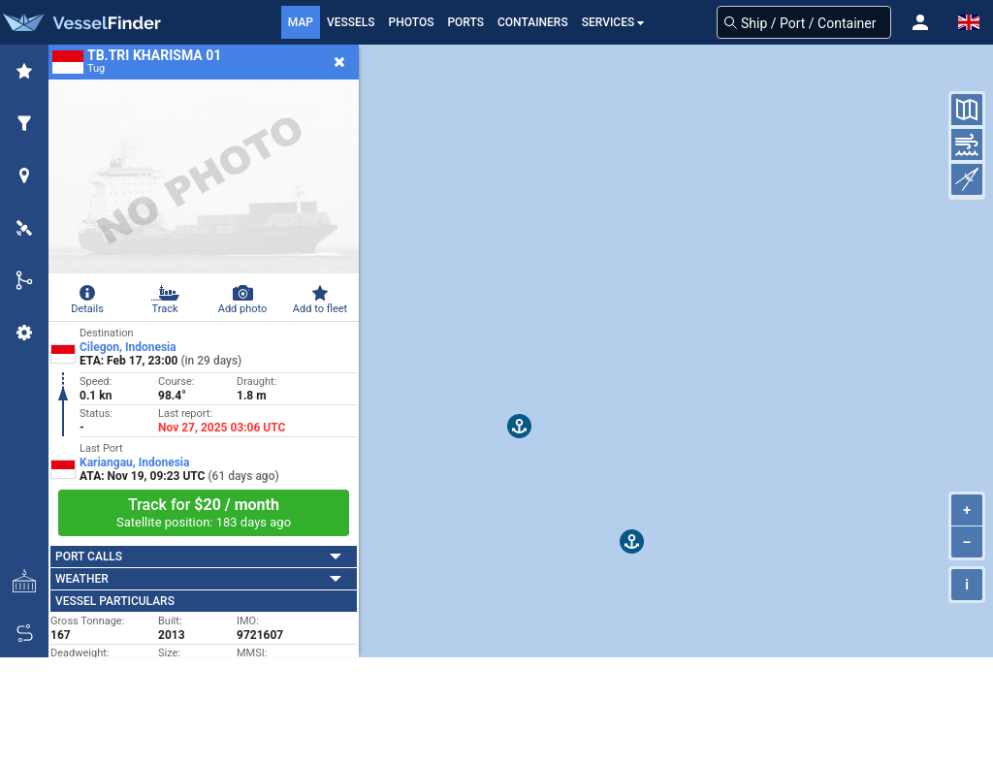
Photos (411, 22)
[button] (920, 22)
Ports (465, 22)
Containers (532, 22)
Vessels (351, 22)
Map (300, 22)
